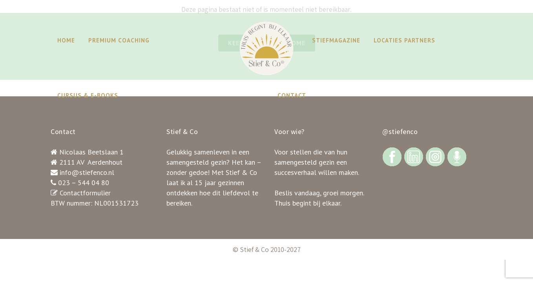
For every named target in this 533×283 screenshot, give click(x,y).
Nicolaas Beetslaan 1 (91, 151)
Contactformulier (85, 192)
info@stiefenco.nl (87, 172)
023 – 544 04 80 (83, 182)
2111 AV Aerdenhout (90, 162)
